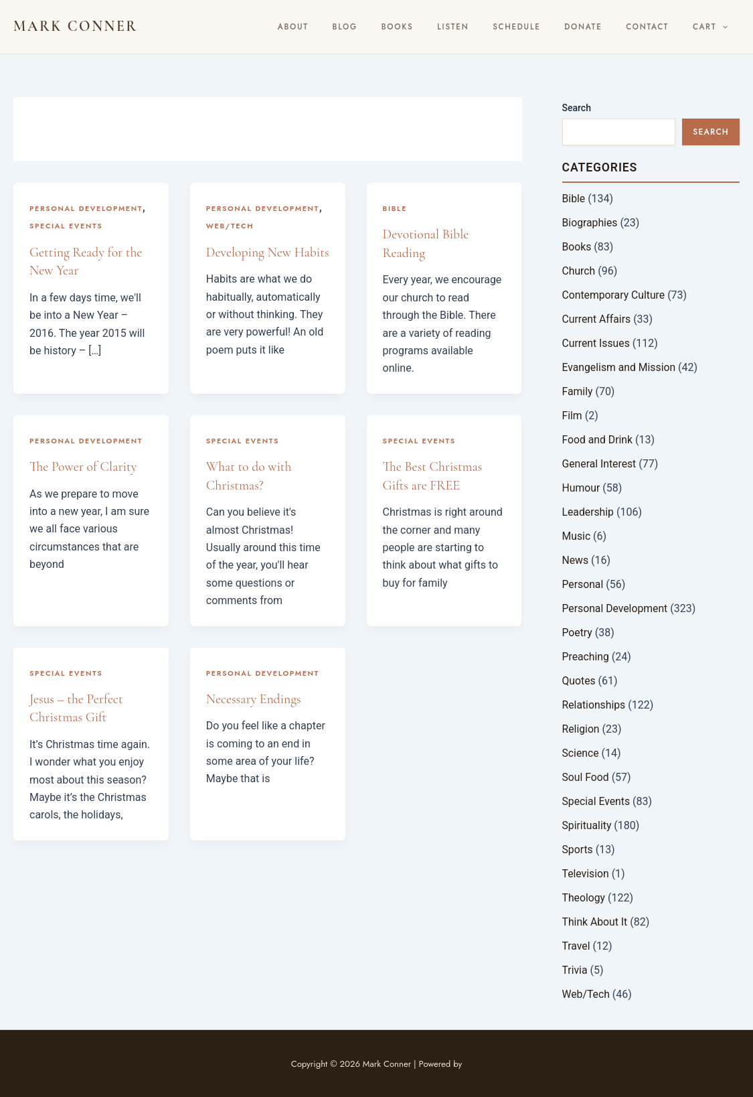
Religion (581, 729)
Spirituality (587, 825)
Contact (660, 26)
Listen (491, 26)
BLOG (400, 26)
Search (576, 107)
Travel (576, 946)
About (356, 26)
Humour (581, 488)
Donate (604, 26)
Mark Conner (75, 26)
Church (579, 271)
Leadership (588, 512)
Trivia (575, 970)
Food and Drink (598, 439)
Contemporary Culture (614, 295)
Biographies (590, 222)
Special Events (66, 225)
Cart (714, 27)
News (575, 560)
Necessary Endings (254, 697)
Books (444, 26)
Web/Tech (230, 225)
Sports (578, 849)
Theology (584, 897)
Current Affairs (597, 319)
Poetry (577, 632)
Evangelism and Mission (619, 367)
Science (581, 753)
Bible (395, 208)
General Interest (600, 463)
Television (586, 873)
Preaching (586, 656)
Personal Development (87, 208)
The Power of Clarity (84, 466)
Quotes (579, 680)
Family (578, 391)
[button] (726, 27)
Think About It (595, 922)
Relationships (594, 705)
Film (572, 415)
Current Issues (596, 343)
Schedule (546, 26)
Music (576, 536)
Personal (583, 584)
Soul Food (586, 777)
